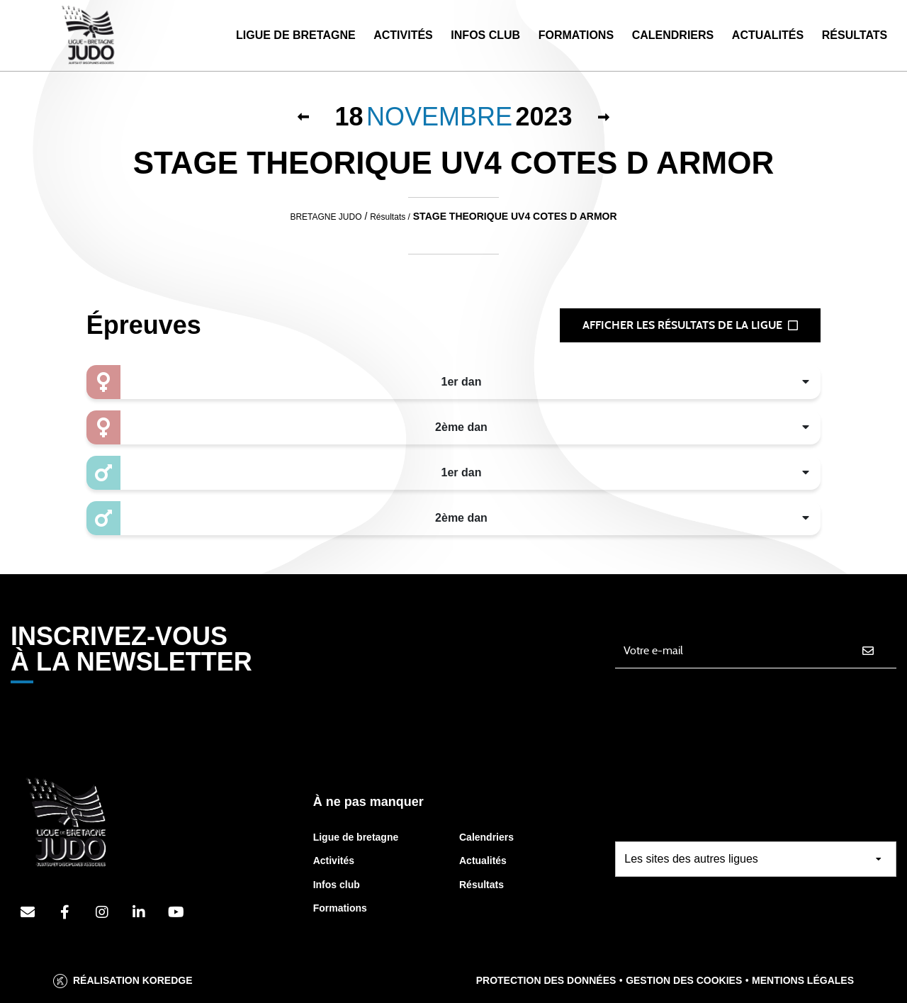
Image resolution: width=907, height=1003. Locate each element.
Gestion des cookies (684, 980)
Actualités (768, 35)
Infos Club (485, 35)
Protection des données (546, 980)
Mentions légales (803, 980)
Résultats (854, 35)
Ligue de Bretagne (296, 35)
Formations (576, 35)
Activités (403, 35)
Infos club (336, 884)
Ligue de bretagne (356, 837)
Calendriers (673, 35)
